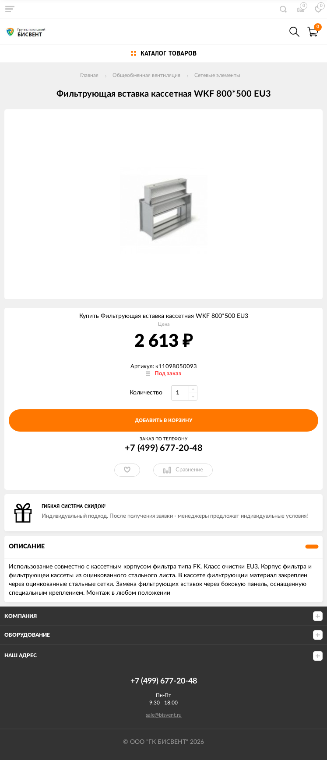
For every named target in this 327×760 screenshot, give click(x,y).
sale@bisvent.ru (164, 715)
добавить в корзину (163, 420)
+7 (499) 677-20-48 (164, 448)
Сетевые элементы (217, 75)
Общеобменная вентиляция (146, 75)
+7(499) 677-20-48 (275, 32)
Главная (89, 75)
